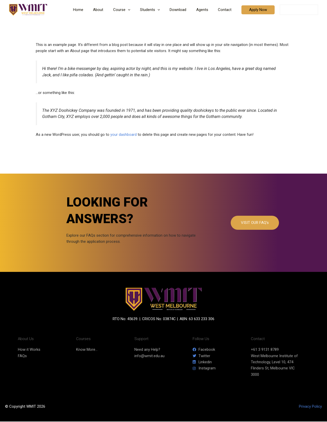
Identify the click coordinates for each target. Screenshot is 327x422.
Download (183, 9)
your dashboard (123, 134)
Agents (205, 9)
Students (157, 10)
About (110, 9)
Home (92, 9)
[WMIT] (28, 9)
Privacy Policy (310, 407)
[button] (137, 10)
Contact (225, 9)
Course (131, 10)
